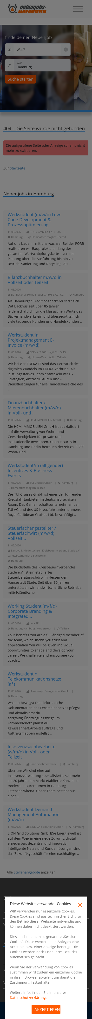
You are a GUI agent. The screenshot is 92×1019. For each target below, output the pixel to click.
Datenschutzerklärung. (28, 997)
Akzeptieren (47, 1009)
